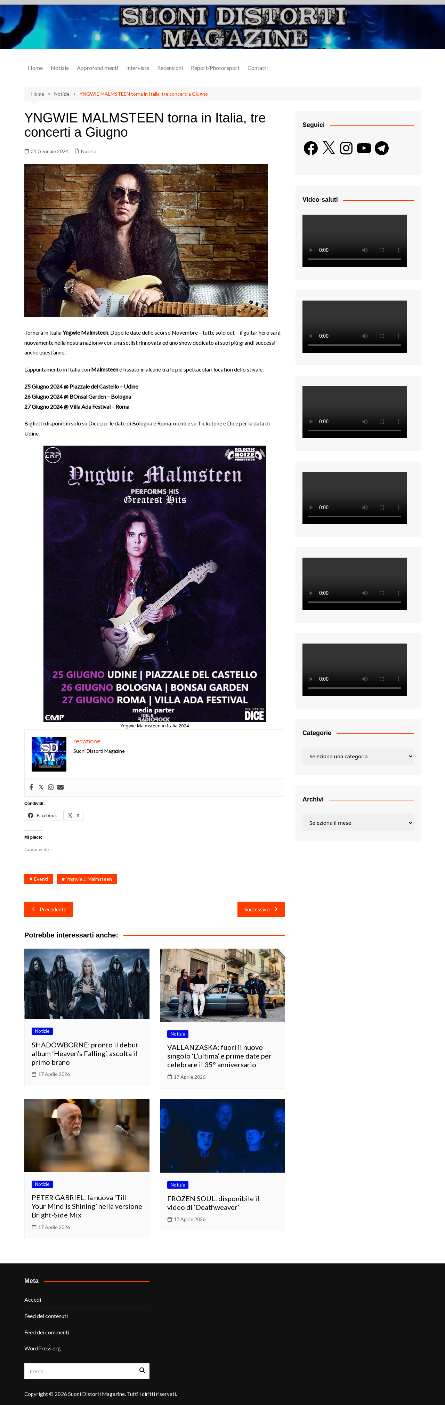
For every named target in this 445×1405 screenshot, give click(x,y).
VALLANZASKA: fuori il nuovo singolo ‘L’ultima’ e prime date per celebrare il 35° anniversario (219, 1056)
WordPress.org (42, 1348)
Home (35, 67)
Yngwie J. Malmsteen (89, 879)
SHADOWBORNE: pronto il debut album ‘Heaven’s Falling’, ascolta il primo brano (85, 1053)
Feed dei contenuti (46, 1315)
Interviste (137, 67)
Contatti (258, 67)
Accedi (32, 1299)
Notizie (60, 67)
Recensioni (170, 67)
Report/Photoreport (215, 67)
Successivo (261, 909)
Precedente (48, 909)
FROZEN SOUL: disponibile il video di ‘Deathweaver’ (213, 1202)
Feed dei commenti (46, 1332)
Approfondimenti (97, 67)
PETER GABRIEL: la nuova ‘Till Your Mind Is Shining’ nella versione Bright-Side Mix (87, 1206)
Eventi (41, 879)
